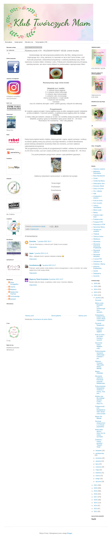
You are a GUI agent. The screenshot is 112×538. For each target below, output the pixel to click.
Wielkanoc (96, 239)
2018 (96, 494)
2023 (96, 292)
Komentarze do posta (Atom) (42, 319)
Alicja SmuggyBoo (14, 283)
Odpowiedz (33, 247)
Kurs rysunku (97, 203)
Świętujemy (97, 273)
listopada (99, 450)
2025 (96, 286)
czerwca (98, 467)
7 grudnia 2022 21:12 (41, 253)
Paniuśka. (33, 241)
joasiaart (13, 299)
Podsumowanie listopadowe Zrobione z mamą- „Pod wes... (100, 389)
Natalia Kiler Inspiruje (14, 293)
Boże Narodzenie (99, 176)
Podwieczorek (34, 229)
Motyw (95, 212)
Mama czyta (97, 210)
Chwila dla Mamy (99, 181)
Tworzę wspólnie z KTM (41, 42)
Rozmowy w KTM (99, 224)
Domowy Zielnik (98, 186)
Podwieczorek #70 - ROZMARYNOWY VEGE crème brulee (100, 410)
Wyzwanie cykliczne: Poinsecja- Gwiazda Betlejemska (100, 379)
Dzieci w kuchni (98, 188)
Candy (95, 178)
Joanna (12, 287)
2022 (96, 295)
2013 (96, 508)
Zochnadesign (15, 296)
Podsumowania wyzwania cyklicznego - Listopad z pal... (100, 354)
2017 (96, 497)
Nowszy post (29, 315)
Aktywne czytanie (99, 169)
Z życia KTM (97, 259)
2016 (96, 500)
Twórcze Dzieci (98, 236)
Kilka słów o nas (29, 42)
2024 (96, 289)
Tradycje (96, 234)
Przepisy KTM (98, 222)
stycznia (98, 481)
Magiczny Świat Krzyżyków (38, 279)
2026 (96, 283)
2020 (96, 488)
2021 (96, 485)
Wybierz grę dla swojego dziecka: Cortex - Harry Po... (100, 400)
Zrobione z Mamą (99, 264)
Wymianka (96, 241)
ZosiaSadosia (34, 265)
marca (98, 475)
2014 (96, 505)
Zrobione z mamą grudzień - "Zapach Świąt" (99, 443)
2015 (96, 502)
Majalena (13, 289)
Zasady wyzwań (18, 42)
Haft (94, 193)
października (100, 453)
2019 (96, 491)
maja (97, 470)
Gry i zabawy (97, 191)
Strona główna (8, 42)
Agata (31, 253)
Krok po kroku (98, 200)
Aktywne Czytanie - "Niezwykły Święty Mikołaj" (99, 365)
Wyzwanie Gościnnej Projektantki (97, 245)
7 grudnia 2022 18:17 (44, 241)
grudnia (98, 297)
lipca (97, 464)
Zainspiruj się (97, 261)
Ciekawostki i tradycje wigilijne (99, 329)
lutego (98, 478)
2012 (96, 511)
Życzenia (96, 276)
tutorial (95, 271)
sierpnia (98, 461)
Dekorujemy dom (99, 183)
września (99, 458)
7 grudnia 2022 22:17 (49, 265)
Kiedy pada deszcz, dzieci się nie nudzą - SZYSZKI (100, 433)
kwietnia (98, 473)
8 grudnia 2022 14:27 (56, 279)
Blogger (69, 533)
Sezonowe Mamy (99, 227)
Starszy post (82, 315)
